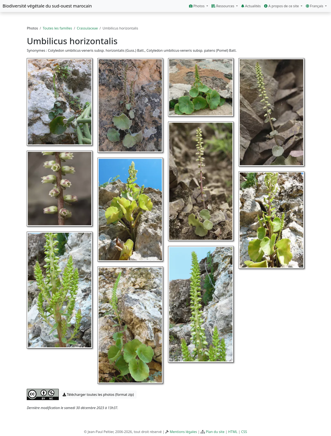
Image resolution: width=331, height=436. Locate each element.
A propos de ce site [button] (282, 6)
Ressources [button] (223, 6)
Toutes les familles (57, 28)
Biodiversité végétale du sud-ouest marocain (47, 6)
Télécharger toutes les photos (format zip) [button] (98, 394)
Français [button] (315, 6)
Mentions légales (183, 431)
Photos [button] (197, 6)
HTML (233, 431)
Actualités (251, 6)
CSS (244, 431)
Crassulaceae (87, 28)
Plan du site (215, 431)
